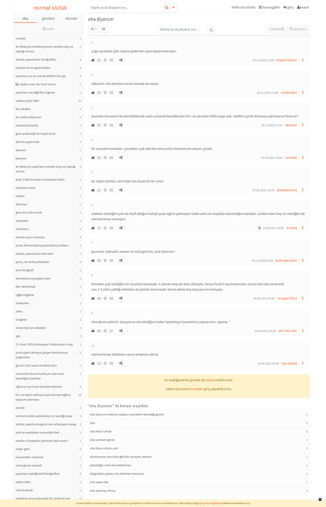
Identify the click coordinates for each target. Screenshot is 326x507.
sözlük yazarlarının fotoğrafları (36, 59)
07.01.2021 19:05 (272, 158)
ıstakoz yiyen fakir (27, 101)
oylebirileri (289, 92)
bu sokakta (23, 109)
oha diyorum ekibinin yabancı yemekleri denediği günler (127, 414)
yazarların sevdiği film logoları (35, 92)
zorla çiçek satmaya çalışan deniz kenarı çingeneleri (42, 354)
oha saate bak (99, 482)
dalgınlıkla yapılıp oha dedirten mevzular (117, 474)
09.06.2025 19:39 (264, 298)
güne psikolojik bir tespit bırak (35, 134)
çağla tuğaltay (25, 295)
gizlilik (216, 503)
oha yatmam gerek (102, 440)
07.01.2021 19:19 (263, 190)
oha (92, 423)
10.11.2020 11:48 (263, 60)
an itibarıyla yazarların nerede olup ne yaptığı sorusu (45, 169)
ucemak (291, 157)
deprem (21, 150)
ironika (291, 228)
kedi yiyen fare (286, 260)
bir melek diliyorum (29, 117)
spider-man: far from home (36, 84)
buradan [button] (196, 389)
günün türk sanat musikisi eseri (36, 365)
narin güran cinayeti (29, 465)
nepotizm (22, 221)
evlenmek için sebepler (31, 328)
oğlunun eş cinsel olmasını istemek (39, 387)
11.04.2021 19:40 (273, 228)
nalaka (20, 196)
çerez (206, 503)
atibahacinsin (287, 190)
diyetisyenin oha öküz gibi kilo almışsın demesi (121, 457)
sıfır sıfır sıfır (287, 330)
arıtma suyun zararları (30, 237)
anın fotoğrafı (24, 270)
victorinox (22, 229)
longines (21, 320)
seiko (19, 311)
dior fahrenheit (25, 287)
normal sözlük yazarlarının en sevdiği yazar (44, 416)
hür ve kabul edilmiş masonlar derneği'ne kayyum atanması (43, 397)
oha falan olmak (100, 431)
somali (20, 408)
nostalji (20, 38)
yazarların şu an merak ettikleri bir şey (41, 76)
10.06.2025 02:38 (268, 363)
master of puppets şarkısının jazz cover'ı (42, 441)
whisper (291, 125)
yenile (48, 29)
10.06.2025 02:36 (265, 331)
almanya (21, 204)
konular (71, 18)
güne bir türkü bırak (29, 212)
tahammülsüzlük (27, 125)
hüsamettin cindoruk (29, 457)
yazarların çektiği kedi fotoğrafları (38, 474)
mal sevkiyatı (24, 490)
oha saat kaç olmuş (102, 491)
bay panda (289, 363)
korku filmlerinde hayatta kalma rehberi (42, 245)
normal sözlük (50, 8)
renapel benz (287, 298)
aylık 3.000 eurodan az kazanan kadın (40, 179)
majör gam (23, 449)
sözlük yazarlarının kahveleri (34, 254)
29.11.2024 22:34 (262, 261)
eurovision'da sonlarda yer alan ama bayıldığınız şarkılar (40, 376)
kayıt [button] (210, 380)
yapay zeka (23, 482)
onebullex (22, 303)
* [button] (229, 322)
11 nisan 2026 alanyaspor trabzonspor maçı (44, 344)
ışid (18, 336)
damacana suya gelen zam (33, 278)
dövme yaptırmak (27, 142)
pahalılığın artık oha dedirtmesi (110, 465)
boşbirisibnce (287, 60)
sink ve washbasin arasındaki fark (37, 432)
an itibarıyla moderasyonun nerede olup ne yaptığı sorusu (44, 49)
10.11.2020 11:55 (271, 125)
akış (25, 18)
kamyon (21, 158)
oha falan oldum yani (104, 448)
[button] (244, 7)
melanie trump (25, 188)
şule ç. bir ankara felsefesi (32, 262)
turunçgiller (269, 7)
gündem (48, 18)
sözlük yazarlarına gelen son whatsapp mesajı (46, 424)
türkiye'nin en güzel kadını (33, 68)
